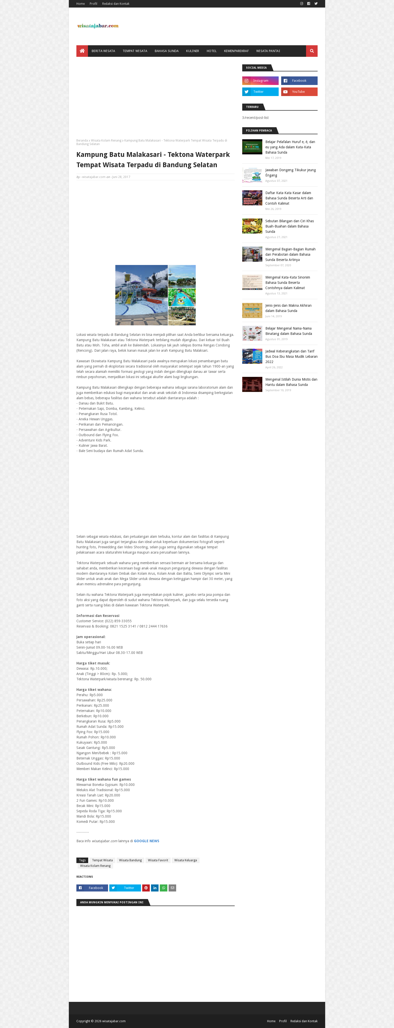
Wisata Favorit (158, 860)
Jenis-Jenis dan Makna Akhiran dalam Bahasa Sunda (288, 308)
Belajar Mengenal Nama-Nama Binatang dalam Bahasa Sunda (288, 331)
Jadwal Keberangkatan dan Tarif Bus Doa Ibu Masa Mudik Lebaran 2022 (291, 356)
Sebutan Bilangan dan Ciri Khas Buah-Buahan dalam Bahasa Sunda (289, 226)
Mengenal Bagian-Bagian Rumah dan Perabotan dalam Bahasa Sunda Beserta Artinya (290, 254)
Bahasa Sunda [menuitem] (167, 51)
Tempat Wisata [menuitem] (135, 51)
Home (80, 4)
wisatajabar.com (94, 177)
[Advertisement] (155, 99)
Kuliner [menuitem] (192, 51)
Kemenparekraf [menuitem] (236, 51)
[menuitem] (82, 51)
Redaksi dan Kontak (115, 4)
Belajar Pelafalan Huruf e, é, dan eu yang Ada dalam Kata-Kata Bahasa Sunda (290, 147)
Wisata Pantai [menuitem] (268, 51)
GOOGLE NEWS (146, 841)
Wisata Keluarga (185, 860)
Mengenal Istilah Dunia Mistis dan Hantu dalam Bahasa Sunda (291, 382)
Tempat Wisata (102, 860)
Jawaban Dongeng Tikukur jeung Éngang (290, 172)
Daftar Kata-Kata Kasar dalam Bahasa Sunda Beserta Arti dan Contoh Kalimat (289, 198)
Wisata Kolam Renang (106, 140)
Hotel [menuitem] (212, 51)
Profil (93, 4)
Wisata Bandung (130, 860)
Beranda (82, 140)
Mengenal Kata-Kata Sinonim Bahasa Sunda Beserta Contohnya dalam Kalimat (287, 282)
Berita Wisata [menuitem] (103, 51)
